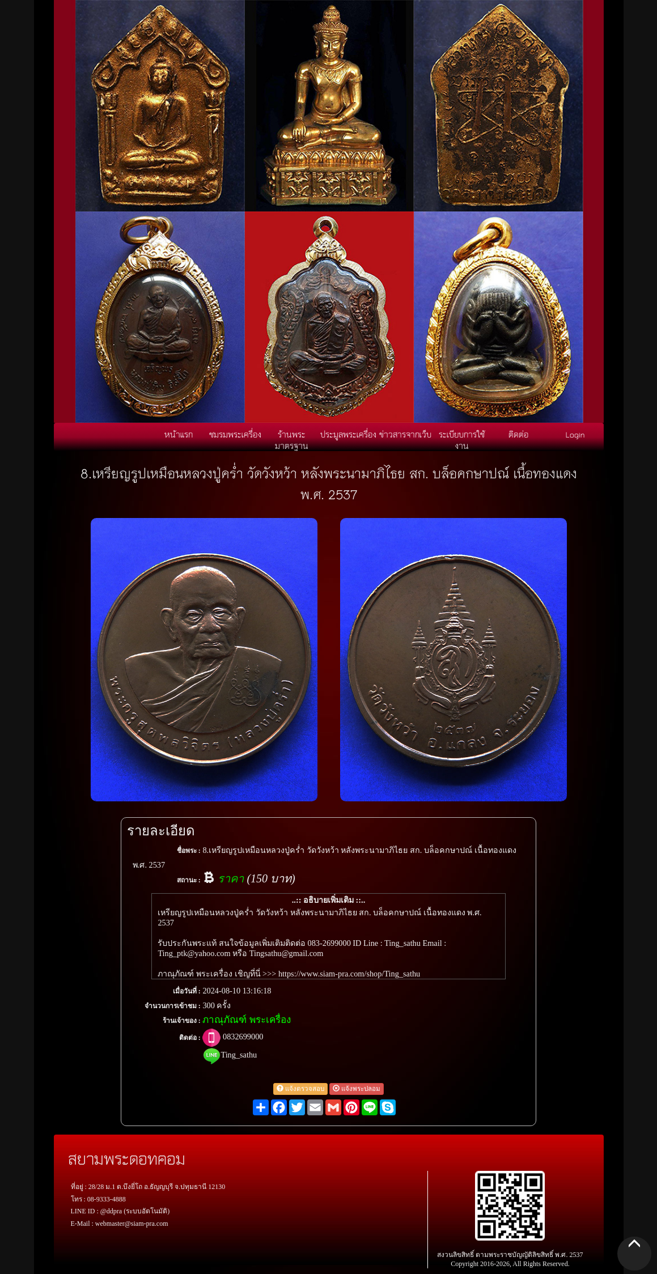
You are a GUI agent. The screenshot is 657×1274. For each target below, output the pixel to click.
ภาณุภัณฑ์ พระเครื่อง (246, 1019)
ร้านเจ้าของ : (182, 1021)
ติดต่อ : (190, 1038)
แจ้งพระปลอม (356, 1089)
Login (575, 434)
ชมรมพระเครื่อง (235, 434)
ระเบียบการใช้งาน (462, 439)
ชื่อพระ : (189, 851)
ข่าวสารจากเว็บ (405, 434)
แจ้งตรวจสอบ (300, 1089)
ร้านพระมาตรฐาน (291, 439)
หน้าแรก (178, 434)
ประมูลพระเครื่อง (348, 434)
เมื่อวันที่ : (187, 991)
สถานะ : (189, 880)
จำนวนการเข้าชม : (173, 1006)
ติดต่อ (518, 434)
